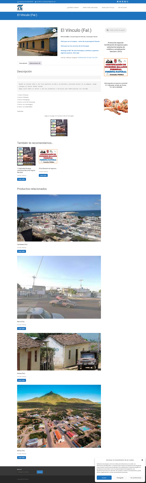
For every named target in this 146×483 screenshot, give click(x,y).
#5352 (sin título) (108, 7)
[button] (142, 460)
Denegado (120, 478)
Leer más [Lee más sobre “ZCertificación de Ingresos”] (43, 175)
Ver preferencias (135, 478)
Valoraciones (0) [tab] (34, 63)
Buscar (19, 469)
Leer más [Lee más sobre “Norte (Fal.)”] (21, 328)
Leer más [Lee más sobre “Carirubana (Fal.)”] (21, 251)
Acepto (104, 478)
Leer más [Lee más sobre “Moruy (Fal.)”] (21, 457)
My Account (122, 7)
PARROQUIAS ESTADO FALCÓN (87, 57)
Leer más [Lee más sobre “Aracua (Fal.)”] (21, 380)
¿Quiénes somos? (73, 7)
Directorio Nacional (90, 7)
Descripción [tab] (23, 63)
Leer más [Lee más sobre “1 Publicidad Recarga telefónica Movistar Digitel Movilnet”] (21, 179)
